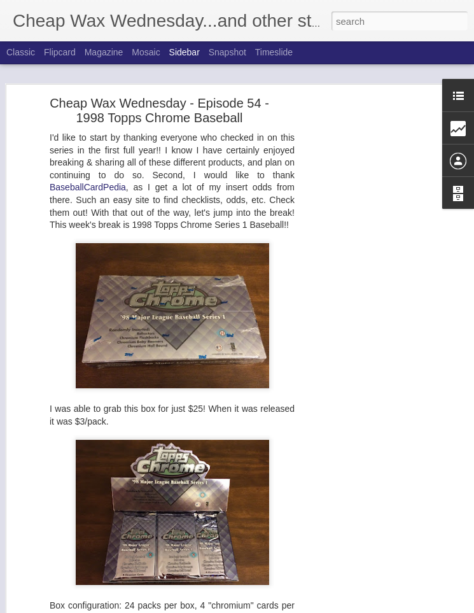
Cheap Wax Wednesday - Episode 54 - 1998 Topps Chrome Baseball (159, 104)
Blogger (300, 606)
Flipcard (60, 52)
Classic (20, 52)
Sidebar (184, 52)
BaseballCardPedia (88, 181)
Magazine (104, 52)
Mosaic (146, 52)
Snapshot (227, 52)
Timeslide (274, 52)
